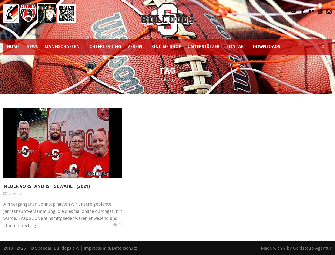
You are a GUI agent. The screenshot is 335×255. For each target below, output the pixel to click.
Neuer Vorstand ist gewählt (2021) (46, 186)
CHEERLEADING (105, 46)
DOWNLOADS (266, 46)
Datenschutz (124, 248)
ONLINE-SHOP (166, 46)
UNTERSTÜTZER (204, 46)
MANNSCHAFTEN (62, 46)
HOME (13, 46)
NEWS (32, 46)
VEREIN (134, 46)
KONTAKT (236, 46)
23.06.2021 (16, 194)
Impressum (95, 248)
